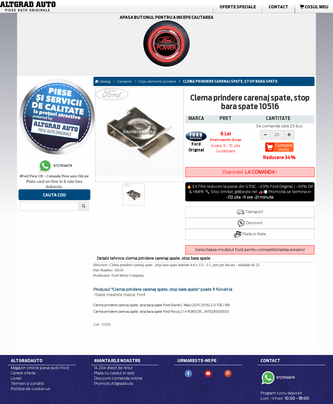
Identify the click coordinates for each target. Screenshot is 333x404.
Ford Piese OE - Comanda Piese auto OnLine (54, 176)
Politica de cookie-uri (30, 388)
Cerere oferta (23, 373)
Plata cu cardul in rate (114, 373)
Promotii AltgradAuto (114, 383)
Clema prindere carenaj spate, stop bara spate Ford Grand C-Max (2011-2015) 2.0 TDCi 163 (161, 305)
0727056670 (285, 377)
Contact (278, 6)
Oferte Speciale (238, 6)
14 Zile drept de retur (113, 367)
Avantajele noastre (117, 360)
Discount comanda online (118, 378)
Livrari (16, 378)
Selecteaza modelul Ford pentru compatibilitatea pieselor (250, 249)
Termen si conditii (27, 383)
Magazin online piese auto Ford (40, 367)
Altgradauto (27, 360)
